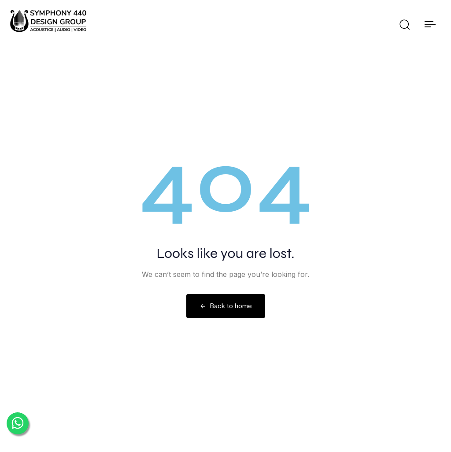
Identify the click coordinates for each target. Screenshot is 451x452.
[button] (404, 24)
